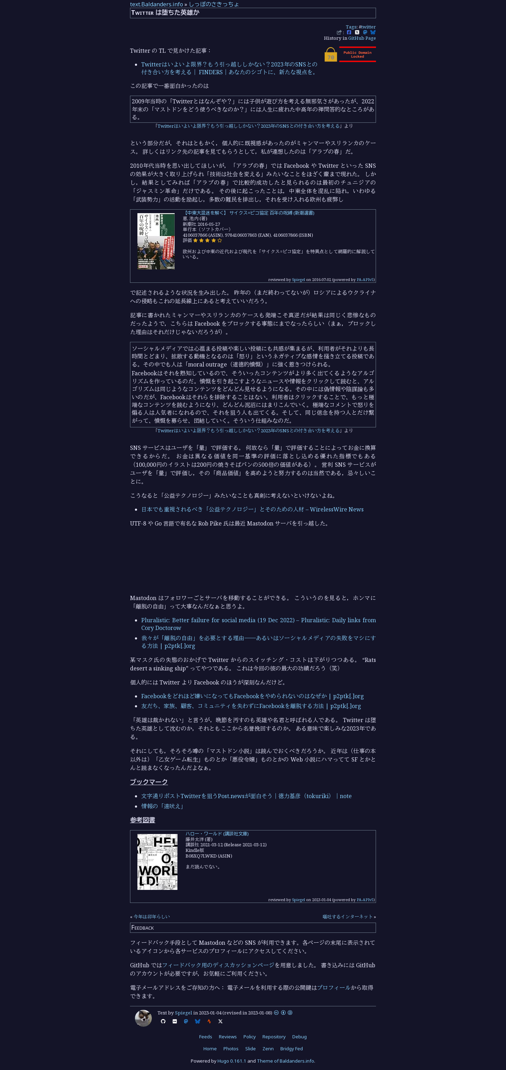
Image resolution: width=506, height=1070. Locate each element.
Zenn (268, 1048)
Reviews (228, 1036)
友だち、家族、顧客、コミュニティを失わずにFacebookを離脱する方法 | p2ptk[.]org (251, 706)
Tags (351, 27)
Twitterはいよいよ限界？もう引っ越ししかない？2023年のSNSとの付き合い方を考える (248, 126)
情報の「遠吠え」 (163, 806)
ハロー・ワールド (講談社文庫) (217, 833)
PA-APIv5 (365, 279)
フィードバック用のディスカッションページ (218, 965)
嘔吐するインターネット (348, 916)
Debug (299, 1036)
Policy (250, 1036)
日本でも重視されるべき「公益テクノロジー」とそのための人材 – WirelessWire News (252, 509)
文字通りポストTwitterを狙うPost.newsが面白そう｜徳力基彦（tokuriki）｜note (246, 796)
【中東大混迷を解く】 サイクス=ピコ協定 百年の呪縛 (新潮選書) (248, 213)
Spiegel (298, 279)
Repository (274, 1036)
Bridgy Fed (291, 1048)
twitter (368, 27)
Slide (250, 1048)
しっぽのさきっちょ (214, 4)
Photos (231, 1048)
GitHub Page (362, 38)
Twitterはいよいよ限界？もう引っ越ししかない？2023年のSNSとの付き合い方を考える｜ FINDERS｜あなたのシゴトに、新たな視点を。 (229, 68)
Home (210, 1048)
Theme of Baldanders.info (285, 1061)
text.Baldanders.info (156, 4)
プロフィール (334, 988)
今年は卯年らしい (152, 916)
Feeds (205, 1036)
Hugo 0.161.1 (232, 1061)
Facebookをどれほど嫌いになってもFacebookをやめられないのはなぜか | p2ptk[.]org (252, 696)
